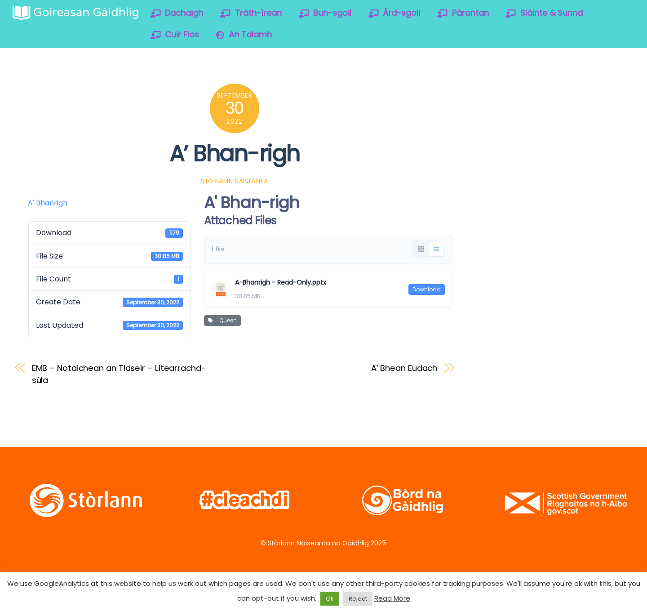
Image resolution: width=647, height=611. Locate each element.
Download (426, 289)
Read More (392, 598)
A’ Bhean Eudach (404, 368)
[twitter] (495, 94)
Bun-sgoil (325, 12)
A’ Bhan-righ (234, 153)
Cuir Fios (175, 34)
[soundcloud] (581, 94)
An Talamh (244, 34)
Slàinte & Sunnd (544, 12)
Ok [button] (330, 598)
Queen (222, 320)
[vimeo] (553, 94)
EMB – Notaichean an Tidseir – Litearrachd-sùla (119, 373)
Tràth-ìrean (251, 12)
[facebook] (524, 94)
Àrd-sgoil (394, 12)
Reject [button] (358, 598)
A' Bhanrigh (47, 203)
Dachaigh (177, 12)
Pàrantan (463, 12)
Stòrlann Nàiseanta (234, 181)
